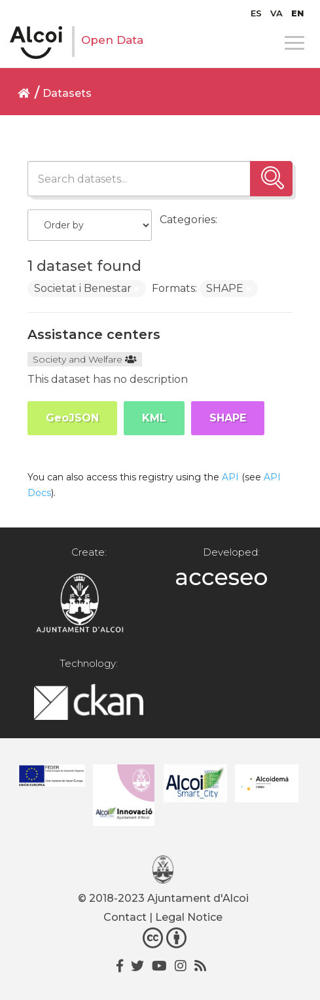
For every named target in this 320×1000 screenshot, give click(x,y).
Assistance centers (93, 334)
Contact (125, 917)
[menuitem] (256, 13)
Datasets (67, 93)
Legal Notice (188, 917)
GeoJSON (72, 418)
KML (154, 418)
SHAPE (227, 418)
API (230, 477)
